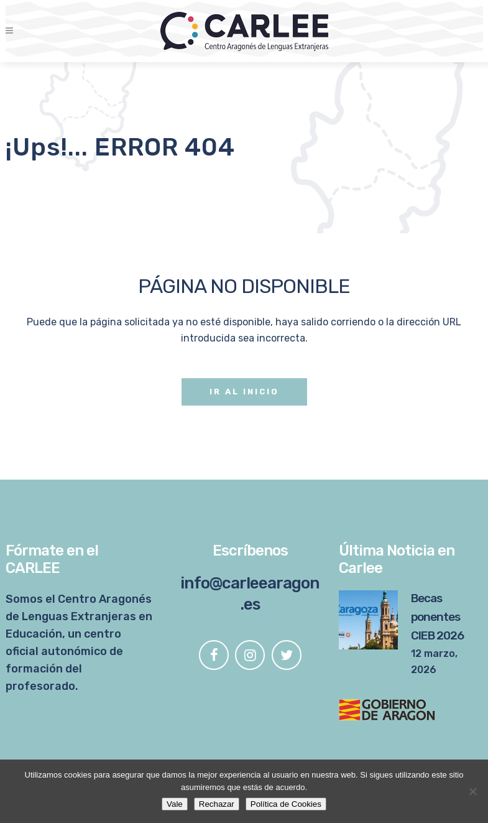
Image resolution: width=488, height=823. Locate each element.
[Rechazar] (472, 791)
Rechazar (216, 804)
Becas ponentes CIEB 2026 (437, 617)
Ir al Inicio (244, 391)
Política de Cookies (286, 804)
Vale (175, 804)
